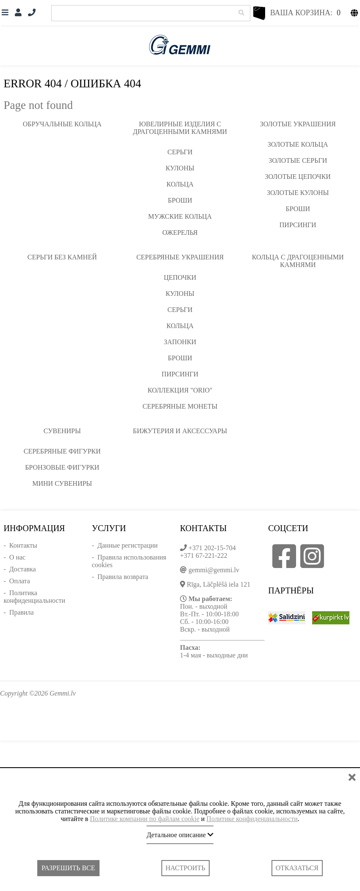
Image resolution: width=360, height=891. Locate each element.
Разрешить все (68, 868)
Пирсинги (298, 224)
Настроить (185, 868)
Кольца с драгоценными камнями (298, 260)
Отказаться (297, 868)
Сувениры (62, 430)
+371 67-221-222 (203, 555)
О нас (17, 557)
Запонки (180, 341)
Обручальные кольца (62, 124)
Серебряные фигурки (62, 451)
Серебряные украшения (180, 257)
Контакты (23, 545)
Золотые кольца (298, 144)
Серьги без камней (62, 257)
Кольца (180, 184)
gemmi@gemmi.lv (213, 570)
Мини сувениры (62, 483)
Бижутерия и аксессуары (180, 430)
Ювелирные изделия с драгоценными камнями (180, 127)
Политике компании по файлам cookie (144, 818)
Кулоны (180, 168)
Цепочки (180, 277)
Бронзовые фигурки (62, 467)
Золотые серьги (298, 160)
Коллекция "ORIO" (179, 390)
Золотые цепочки (298, 176)
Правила (21, 612)
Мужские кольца (180, 216)
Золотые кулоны (298, 192)
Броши (180, 200)
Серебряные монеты (180, 406)
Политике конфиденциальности (251, 818)
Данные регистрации (127, 545)
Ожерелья (180, 232)
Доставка (22, 569)
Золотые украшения (298, 124)
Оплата (19, 581)
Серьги (179, 152)
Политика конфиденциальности (35, 596)
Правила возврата (122, 576)
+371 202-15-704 (212, 547)
